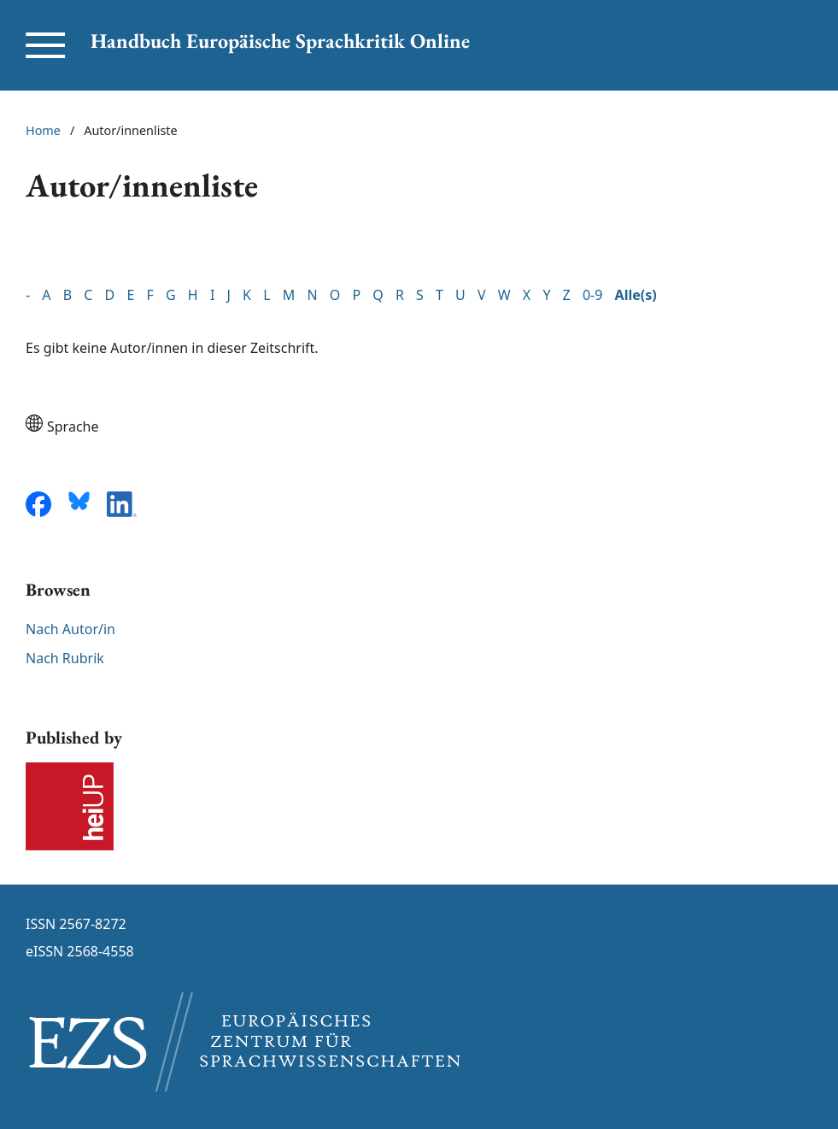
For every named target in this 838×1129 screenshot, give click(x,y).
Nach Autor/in (70, 629)
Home (43, 130)
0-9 (592, 294)
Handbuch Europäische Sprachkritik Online (280, 40)
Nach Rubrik (65, 658)
